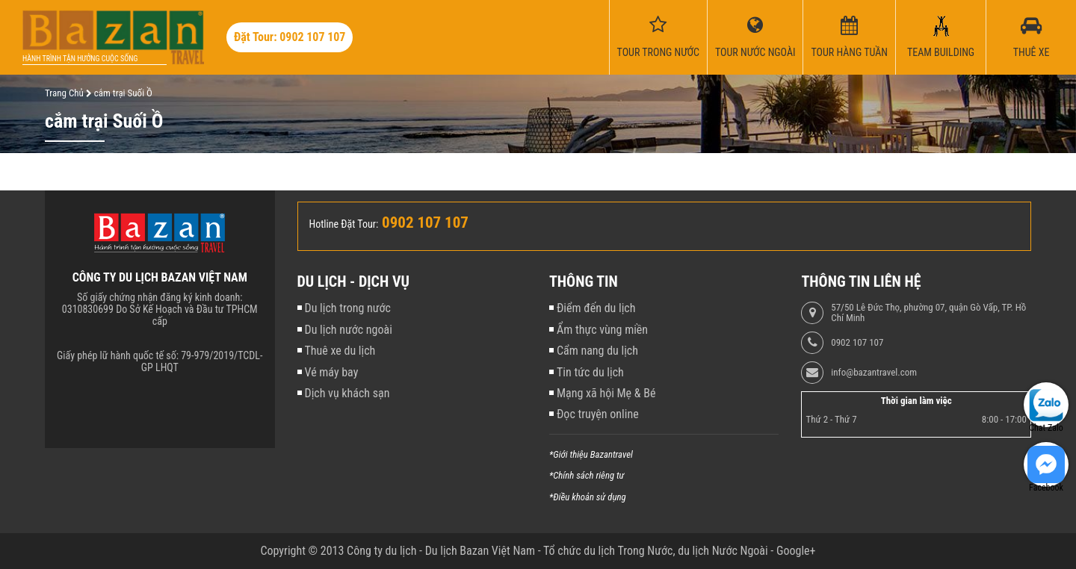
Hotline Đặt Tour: (344, 224)
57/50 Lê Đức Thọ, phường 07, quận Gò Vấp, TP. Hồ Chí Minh (928, 312)
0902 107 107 (857, 343)
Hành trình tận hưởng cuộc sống (79, 59)
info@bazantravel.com (874, 372)
